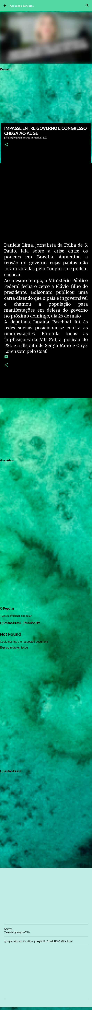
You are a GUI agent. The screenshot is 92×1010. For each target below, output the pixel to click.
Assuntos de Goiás (22, 5)
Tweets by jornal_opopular (16, 615)
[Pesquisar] (87, 5)
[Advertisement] (46, 427)
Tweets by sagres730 (17, 932)
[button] (6, 144)
